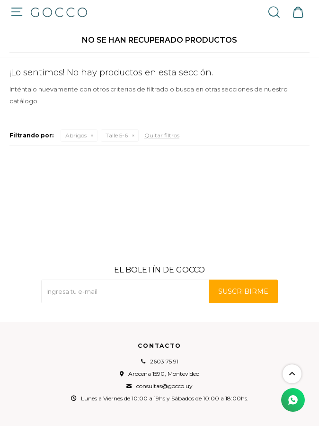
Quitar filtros (161, 135)
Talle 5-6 (117, 135)
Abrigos (76, 135)
